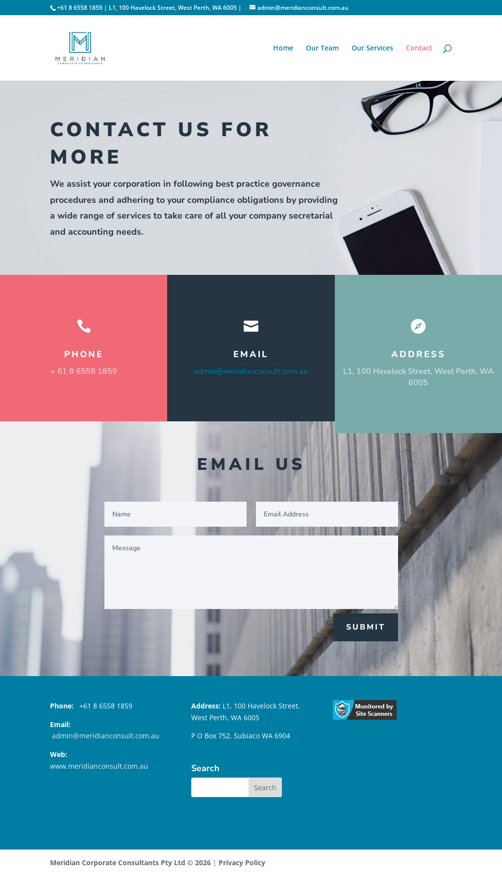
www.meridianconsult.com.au (99, 766)
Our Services (372, 48)
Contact (419, 48)
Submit (365, 627)
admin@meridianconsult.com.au (251, 371)
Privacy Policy (242, 862)
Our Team (322, 48)
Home (283, 48)
